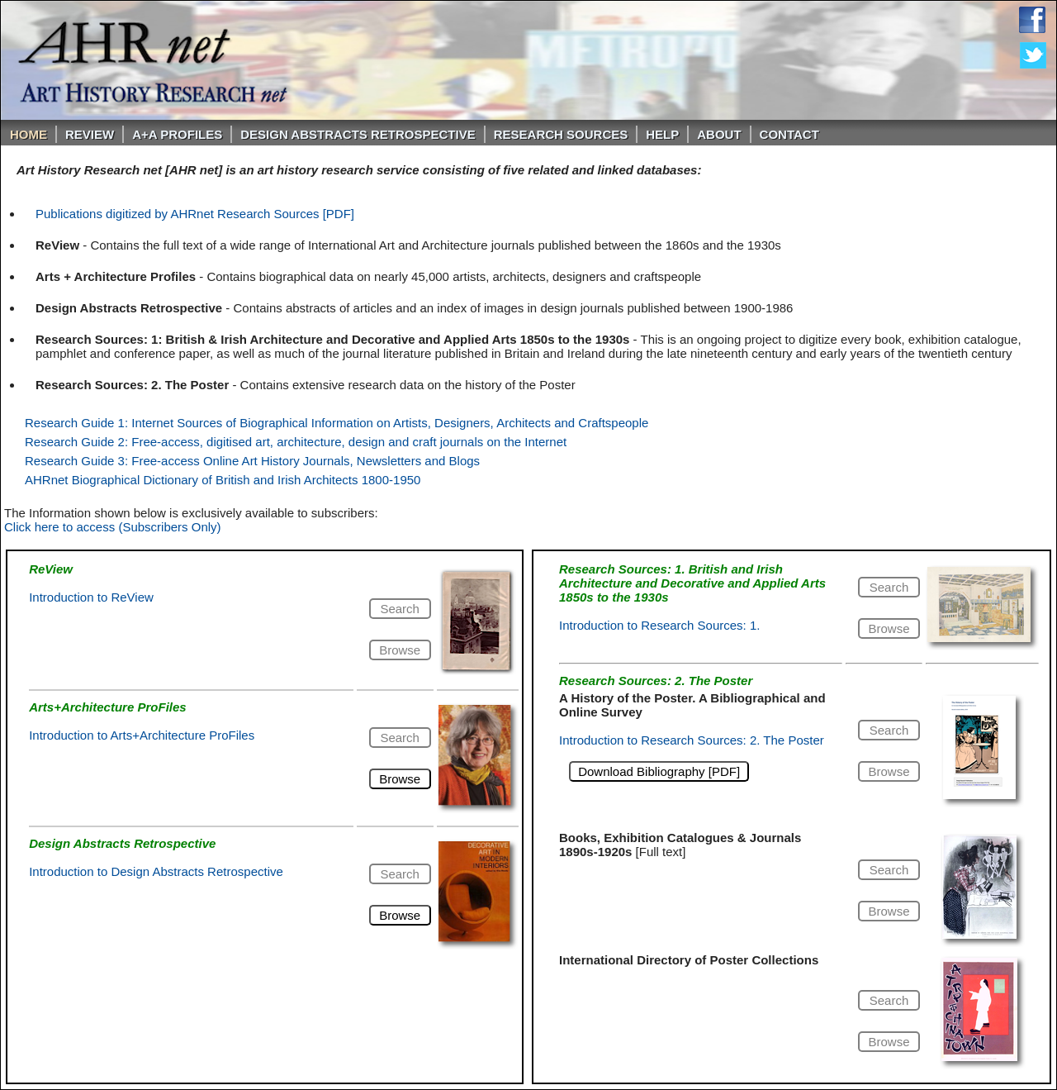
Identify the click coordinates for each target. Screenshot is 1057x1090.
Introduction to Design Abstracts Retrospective (156, 871)
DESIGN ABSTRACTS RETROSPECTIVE (357, 134)
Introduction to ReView (91, 597)
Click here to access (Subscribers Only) (112, 527)
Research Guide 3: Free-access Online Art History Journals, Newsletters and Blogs (252, 461)
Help (662, 134)
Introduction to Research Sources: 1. (659, 625)
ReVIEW (89, 134)
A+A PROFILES (177, 134)
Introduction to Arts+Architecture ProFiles (141, 735)
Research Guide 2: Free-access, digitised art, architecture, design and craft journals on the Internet (295, 442)
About (719, 134)
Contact (789, 134)
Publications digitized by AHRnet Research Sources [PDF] (195, 214)
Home (28, 134)
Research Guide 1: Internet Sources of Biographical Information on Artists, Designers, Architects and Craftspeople (336, 423)
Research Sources (561, 134)
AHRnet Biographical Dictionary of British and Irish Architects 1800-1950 (222, 480)
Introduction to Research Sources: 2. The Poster (691, 740)
